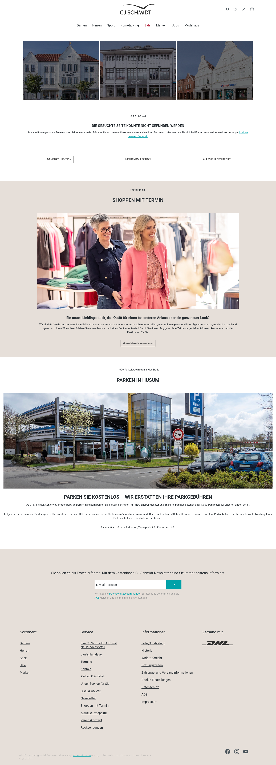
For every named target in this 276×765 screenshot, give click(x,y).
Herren (24, 650)
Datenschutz (150, 687)
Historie (146, 650)
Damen (25, 643)
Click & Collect (91, 691)
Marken (25, 672)
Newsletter (88, 698)
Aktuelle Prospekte (94, 713)
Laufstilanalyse (91, 654)
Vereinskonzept (91, 720)
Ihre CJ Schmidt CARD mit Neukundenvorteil (99, 645)
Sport (23, 658)
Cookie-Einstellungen (156, 680)
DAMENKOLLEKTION (59, 159)
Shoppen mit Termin (95, 705)
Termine (86, 661)
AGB (97, 597)
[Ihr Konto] (244, 9)
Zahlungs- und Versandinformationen (167, 672)
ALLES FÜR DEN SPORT (217, 159)
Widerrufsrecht (151, 658)
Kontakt (86, 669)
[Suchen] (227, 9)
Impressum (149, 702)
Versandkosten (82, 755)
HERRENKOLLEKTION (138, 159)
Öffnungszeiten (152, 665)
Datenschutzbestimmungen (125, 593)
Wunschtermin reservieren (138, 343)
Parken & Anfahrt (92, 676)
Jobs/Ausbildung (153, 643)
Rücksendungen (92, 727)
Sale (23, 665)
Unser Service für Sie (95, 683)
